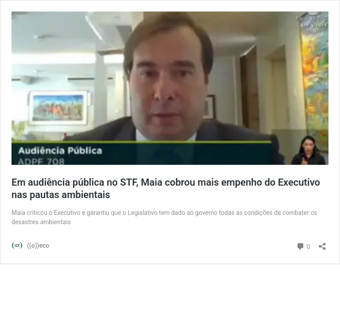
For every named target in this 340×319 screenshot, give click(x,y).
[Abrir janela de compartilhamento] (322, 243)
